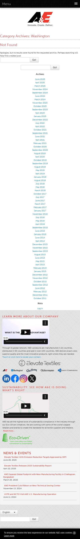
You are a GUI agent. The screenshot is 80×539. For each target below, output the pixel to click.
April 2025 (40, 82)
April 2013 (40, 264)
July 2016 (40, 217)
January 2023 (40, 116)
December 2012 (40, 275)
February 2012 (40, 291)
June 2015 (40, 231)
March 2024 (40, 99)
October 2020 (40, 146)
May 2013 (40, 261)
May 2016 (40, 221)
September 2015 (40, 227)
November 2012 (40, 278)
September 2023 (40, 109)
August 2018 (40, 180)
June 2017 (40, 200)
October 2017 (40, 194)
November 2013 (40, 248)
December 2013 (40, 244)
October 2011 (40, 298)
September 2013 (40, 251)
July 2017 (40, 197)
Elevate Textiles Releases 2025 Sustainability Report (27, 466)
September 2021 (40, 133)
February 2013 (40, 268)
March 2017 (40, 204)
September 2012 (40, 285)
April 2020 (40, 157)
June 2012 (40, 288)
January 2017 (40, 210)
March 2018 (40, 190)
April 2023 (40, 113)
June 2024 (40, 96)
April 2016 (40, 224)
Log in (40, 308)
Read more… (9, 431)
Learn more (9, 536)
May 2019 (40, 170)
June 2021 (40, 136)
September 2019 (40, 163)
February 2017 (40, 207)
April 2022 (40, 126)
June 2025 (40, 79)
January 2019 (40, 177)
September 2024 (40, 93)
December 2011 (40, 295)
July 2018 (40, 184)
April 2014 (40, 241)
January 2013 (40, 271)
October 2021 (40, 130)
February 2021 (40, 143)
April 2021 (40, 140)
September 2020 (40, 150)
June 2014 (40, 237)
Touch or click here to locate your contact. (21, 357)
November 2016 (40, 214)
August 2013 (40, 254)
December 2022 (40, 119)
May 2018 (40, 187)
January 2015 (40, 234)
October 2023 (40, 106)
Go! (34, 59)
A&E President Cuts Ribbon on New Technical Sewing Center (32, 485)
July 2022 (40, 123)
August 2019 (40, 167)
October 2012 (40, 281)
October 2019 (40, 160)
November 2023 (40, 103)
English (9, 512)
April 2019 (40, 173)
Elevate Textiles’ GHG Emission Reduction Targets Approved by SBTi (35, 457)
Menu (6, 4)
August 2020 (40, 153)
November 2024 (40, 89)
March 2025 (40, 86)
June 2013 (40, 258)
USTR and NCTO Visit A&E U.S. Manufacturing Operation (30, 494)
